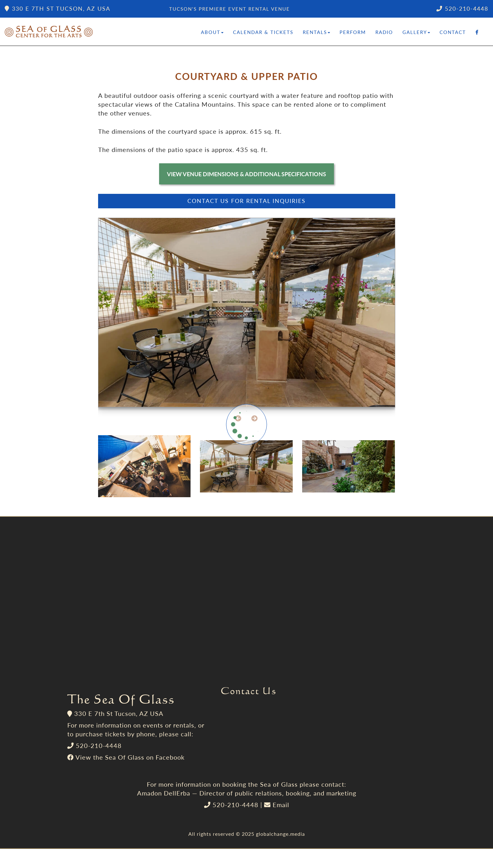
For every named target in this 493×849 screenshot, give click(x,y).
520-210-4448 (462, 8)
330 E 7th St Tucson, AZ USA (57, 8)
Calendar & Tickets (263, 32)
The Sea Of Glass (121, 699)
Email (281, 804)
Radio (384, 32)
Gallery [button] (416, 32)
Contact (453, 32)
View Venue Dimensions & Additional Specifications (246, 174)
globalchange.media (280, 834)
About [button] (212, 32)
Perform (353, 32)
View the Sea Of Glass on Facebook (130, 757)
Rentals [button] (316, 32)
